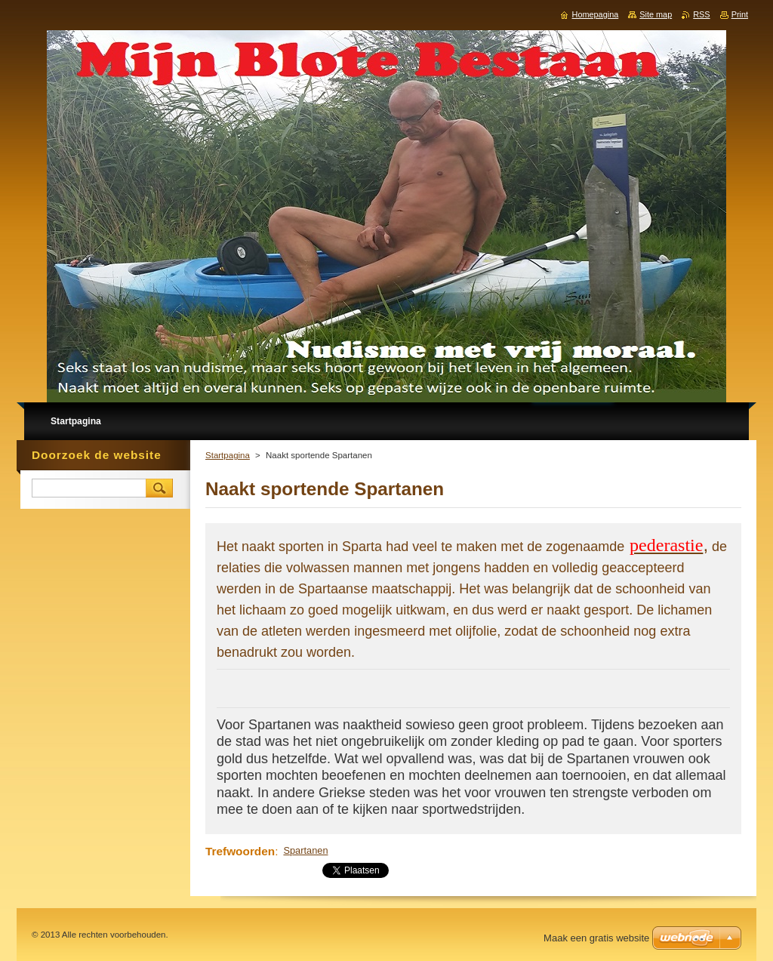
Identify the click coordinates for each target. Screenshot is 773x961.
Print (739, 14)
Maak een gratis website (596, 938)
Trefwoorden (240, 851)
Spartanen (305, 850)
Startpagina (227, 455)
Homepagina (595, 14)
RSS (701, 14)
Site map (655, 14)
